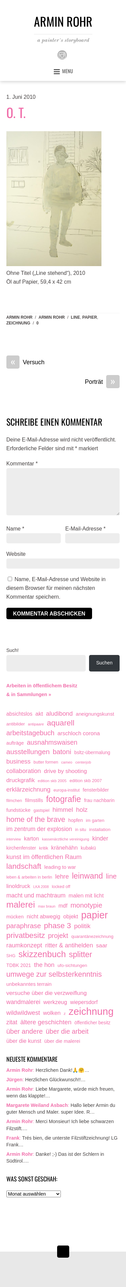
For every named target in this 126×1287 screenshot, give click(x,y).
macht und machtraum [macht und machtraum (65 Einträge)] (36, 895)
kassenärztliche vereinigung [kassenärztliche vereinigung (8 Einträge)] (65, 839)
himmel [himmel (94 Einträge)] (62, 809)
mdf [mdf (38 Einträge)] (63, 906)
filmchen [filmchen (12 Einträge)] (14, 800)
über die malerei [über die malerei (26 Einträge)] (62, 1041)
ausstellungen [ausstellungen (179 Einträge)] (28, 751)
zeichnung (18, 323)
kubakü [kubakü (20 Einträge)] (88, 848)
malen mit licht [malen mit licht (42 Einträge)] (86, 895)
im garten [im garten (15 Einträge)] (95, 820)
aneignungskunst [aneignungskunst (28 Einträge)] (95, 714)
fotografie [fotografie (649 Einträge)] (63, 799)
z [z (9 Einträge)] (65, 1013)
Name (15, 529)
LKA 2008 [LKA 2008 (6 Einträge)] (41, 887)
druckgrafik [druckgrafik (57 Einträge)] (20, 780)
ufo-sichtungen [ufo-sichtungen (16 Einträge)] (72, 965)
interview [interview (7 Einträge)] (13, 839)
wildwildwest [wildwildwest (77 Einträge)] (23, 1012)
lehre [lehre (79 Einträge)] (62, 876)
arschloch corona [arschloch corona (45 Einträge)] (78, 733)
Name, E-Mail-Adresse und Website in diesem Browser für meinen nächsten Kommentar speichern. (56, 588)
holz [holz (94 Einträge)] (82, 809)
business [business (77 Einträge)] (18, 761)
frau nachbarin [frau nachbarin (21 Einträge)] (99, 800)
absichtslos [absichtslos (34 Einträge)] (19, 714)
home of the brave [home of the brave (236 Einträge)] (35, 819)
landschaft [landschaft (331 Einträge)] (23, 866)
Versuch (25, 362)
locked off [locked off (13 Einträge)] (61, 886)
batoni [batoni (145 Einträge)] (62, 751)
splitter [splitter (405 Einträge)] (80, 954)
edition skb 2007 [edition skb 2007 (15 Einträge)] (86, 780)
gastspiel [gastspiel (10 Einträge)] (42, 810)
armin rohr (52, 317)
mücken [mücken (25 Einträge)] (15, 916)
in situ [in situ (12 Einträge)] (80, 829)
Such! (12, 650)
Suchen (104, 662)
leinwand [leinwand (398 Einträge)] (87, 876)
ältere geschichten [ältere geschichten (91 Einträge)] (45, 1022)
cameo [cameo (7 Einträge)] (66, 762)
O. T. (16, 112)
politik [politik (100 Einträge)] (82, 926)
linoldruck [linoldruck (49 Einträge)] (18, 886)
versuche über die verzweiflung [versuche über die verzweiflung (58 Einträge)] (46, 993)
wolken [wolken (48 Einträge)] (51, 1013)
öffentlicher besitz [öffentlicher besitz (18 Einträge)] (93, 1022)
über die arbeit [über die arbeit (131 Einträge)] (67, 1031)
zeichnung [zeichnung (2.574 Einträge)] (91, 1011)
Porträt (102, 382)
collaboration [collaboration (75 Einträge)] (23, 771)
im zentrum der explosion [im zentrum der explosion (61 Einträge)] (39, 829)
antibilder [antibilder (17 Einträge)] (15, 723)
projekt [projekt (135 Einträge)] (58, 935)
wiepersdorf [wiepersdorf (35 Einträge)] (84, 1002)
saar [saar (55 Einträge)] (102, 945)
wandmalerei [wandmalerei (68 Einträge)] (23, 1002)
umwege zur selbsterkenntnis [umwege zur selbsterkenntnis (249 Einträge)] (54, 974)
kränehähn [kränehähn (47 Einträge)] (64, 848)
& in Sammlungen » (28, 694)
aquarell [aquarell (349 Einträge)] (61, 723)
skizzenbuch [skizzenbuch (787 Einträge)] (42, 954)
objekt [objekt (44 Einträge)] (70, 916)
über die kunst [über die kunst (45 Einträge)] (23, 1041)
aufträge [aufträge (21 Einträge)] (15, 743)
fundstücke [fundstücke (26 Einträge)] (18, 810)
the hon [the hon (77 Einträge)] (44, 964)
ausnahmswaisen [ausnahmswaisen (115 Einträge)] (52, 742)
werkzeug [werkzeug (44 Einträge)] (55, 1002)
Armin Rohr (19, 317)
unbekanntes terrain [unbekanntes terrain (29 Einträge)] (29, 984)
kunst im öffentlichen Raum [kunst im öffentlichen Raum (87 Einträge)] (44, 856)
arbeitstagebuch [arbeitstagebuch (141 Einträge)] (30, 733)
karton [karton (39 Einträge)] (31, 838)
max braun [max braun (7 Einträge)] (46, 906)
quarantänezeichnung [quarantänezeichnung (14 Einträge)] (92, 936)
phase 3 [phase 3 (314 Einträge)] (57, 925)
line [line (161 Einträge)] (111, 876)
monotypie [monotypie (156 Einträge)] (86, 905)
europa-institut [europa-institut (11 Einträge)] (66, 790)
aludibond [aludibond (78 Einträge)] (59, 713)
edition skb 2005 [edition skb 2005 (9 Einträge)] (52, 780)
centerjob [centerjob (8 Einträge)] (83, 762)
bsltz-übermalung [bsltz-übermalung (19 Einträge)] (92, 752)
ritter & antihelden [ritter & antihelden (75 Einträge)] (69, 945)
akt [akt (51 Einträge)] (39, 714)
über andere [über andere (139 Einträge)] (24, 1031)
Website (16, 554)
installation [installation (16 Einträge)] (99, 829)
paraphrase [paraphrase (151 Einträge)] (23, 926)
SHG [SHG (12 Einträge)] (10, 955)
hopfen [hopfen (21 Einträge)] (75, 820)
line (75, 317)
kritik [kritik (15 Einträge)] (43, 848)
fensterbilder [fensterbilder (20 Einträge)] (96, 790)
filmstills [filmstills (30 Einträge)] (34, 800)
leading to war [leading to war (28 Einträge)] (60, 867)
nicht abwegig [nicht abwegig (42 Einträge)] (43, 916)
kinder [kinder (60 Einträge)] (100, 838)
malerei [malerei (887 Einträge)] (20, 904)
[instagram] (62, 54)
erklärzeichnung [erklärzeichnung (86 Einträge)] (28, 789)
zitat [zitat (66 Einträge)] (11, 1022)
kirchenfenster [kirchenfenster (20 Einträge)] (21, 848)
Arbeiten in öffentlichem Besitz (41, 685)
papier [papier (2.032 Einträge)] (94, 915)
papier (89, 317)
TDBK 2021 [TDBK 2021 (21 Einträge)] (18, 965)
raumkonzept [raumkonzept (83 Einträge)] (24, 945)
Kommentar (22, 463)
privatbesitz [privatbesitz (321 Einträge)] (25, 935)
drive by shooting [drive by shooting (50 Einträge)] (65, 771)
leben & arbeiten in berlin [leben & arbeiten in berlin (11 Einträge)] (29, 877)
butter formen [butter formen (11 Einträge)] (46, 762)
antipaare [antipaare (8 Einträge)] (36, 724)
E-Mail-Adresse (85, 529)
